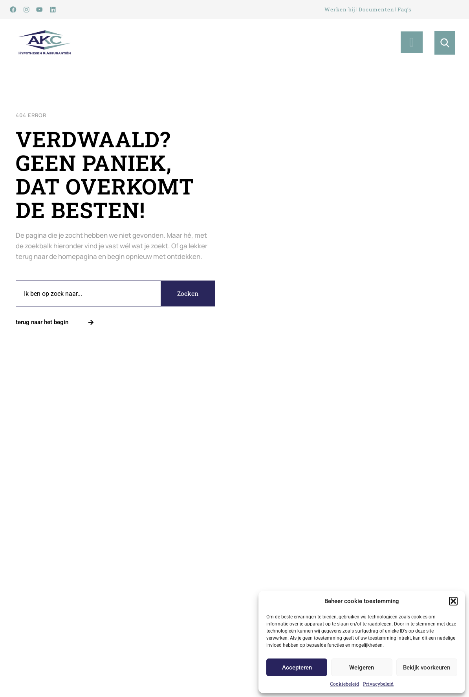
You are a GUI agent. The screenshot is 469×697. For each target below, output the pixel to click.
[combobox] (88, 295)
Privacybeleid (378, 683)
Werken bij (338, 9)
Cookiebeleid (344, 683)
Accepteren (297, 667)
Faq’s (407, 9)
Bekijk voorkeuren (426, 667)
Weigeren (361, 667)
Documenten (376, 9)
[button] (453, 601)
